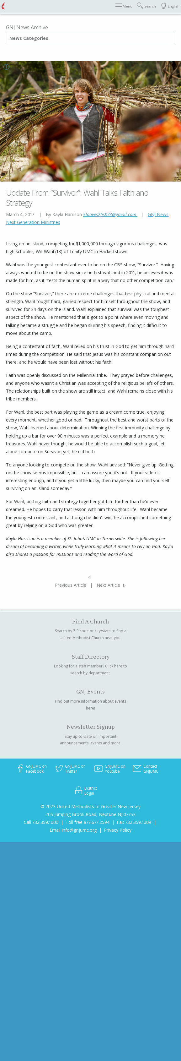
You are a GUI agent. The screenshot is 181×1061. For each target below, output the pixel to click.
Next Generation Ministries (33, 222)
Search (146, 5)
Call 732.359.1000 (41, 822)
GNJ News (158, 214)
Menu (123, 5)
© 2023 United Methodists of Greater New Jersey (90, 806)
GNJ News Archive (27, 27)
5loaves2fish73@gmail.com (110, 214)
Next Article (108, 585)
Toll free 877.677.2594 (87, 822)
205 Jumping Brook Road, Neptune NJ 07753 (90, 814)
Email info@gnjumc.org (73, 830)
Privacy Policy (117, 830)
